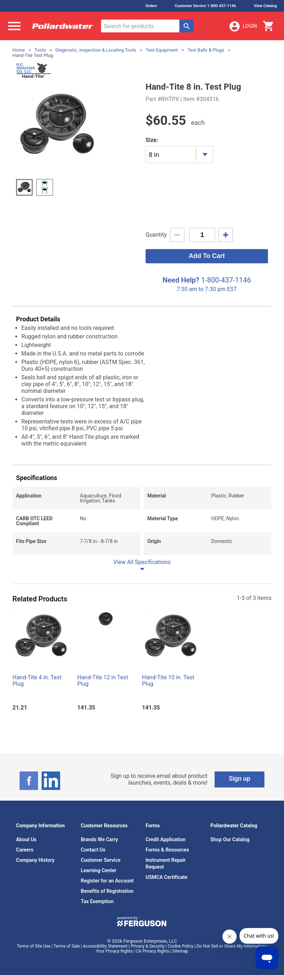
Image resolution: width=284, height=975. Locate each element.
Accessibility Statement (105, 946)
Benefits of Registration (107, 891)
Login (242, 26)
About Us (26, 839)
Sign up (240, 778)
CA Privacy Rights (152, 951)
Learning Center (98, 870)
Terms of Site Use (33, 946)
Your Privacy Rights (114, 951)
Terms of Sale (66, 946)
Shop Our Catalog (229, 839)
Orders (151, 6)
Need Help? (181, 280)
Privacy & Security (147, 946)
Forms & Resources (167, 850)
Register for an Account (107, 881)
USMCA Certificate (167, 877)
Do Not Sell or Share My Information (230, 946)
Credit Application (165, 839)
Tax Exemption (97, 901)
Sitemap (180, 951)
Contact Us (93, 850)
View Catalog (265, 6)
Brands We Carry (99, 839)
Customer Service (101, 860)
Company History (35, 860)
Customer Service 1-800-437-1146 (205, 6)
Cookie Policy (180, 946)
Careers (24, 850)
